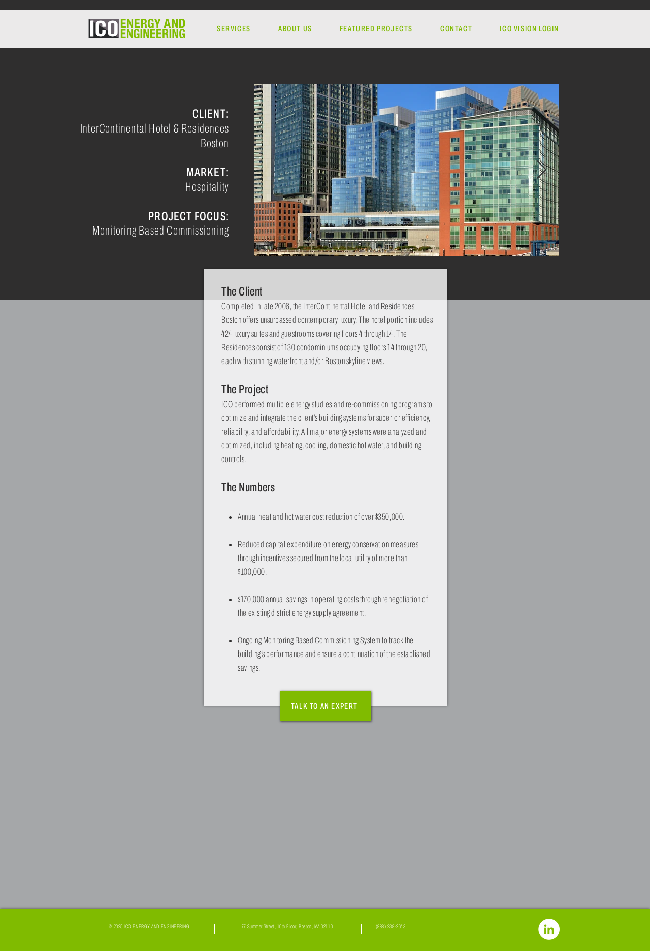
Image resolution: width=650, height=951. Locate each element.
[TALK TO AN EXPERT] (325, 706)
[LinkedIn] (549, 929)
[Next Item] (541, 170)
